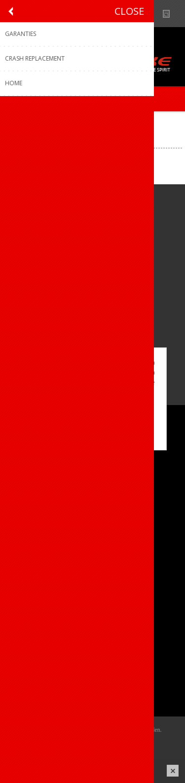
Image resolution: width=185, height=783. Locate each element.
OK (92, 419)
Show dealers (151, 13)
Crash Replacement (45, 601)
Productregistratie (42, 569)
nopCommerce (107, 742)
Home (17, 124)
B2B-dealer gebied (132, 13)
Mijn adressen (36, 665)
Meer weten (92, 436)
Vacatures (29, 489)
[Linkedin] (73, 311)
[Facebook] (18, 311)
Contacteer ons (38, 552)
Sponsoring (32, 505)
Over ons (28, 456)
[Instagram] (46, 311)
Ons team (29, 472)
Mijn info (28, 648)
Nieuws (170, 13)
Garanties (29, 585)
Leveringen (31, 681)
